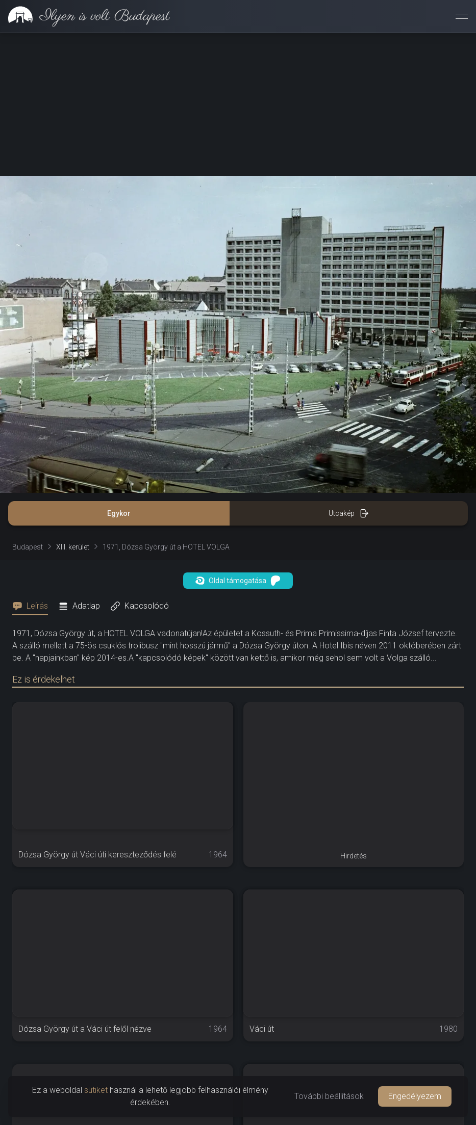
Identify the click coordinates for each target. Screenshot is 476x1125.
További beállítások (329, 1096)
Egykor (119, 513)
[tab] (33, 606)
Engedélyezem (414, 1096)
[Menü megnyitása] (462, 16)
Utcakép (349, 513)
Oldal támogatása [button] (238, 580)
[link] (85, 16)
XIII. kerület (72, 547)
